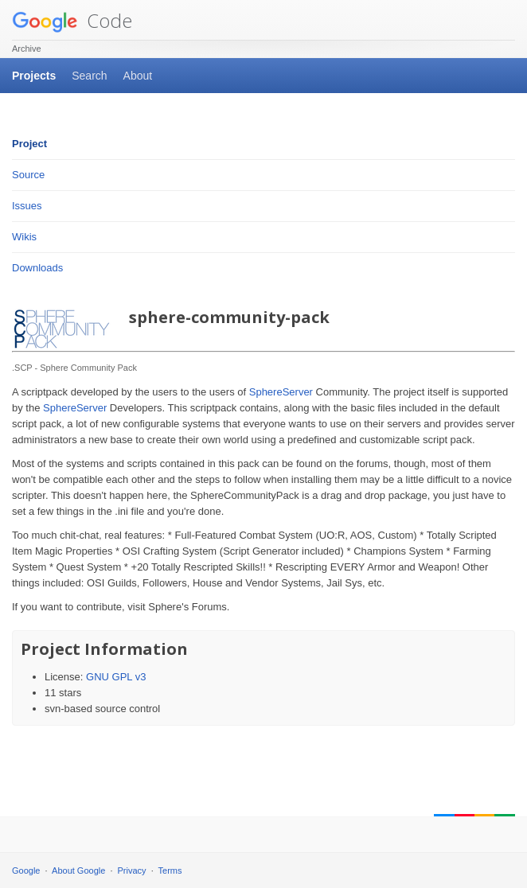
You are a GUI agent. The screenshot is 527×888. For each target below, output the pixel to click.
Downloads (37, 268)
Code (72, 20)
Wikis (24, 237)
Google (26, 870)
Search (89, 75)
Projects (34, 75)
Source (28, 175)
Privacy (132, 870)
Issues (27, 206)
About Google (78, 870)
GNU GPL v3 (116, 677)
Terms (170, 870)
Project (29, 144)
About (138, 75)
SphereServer (281, 392)
